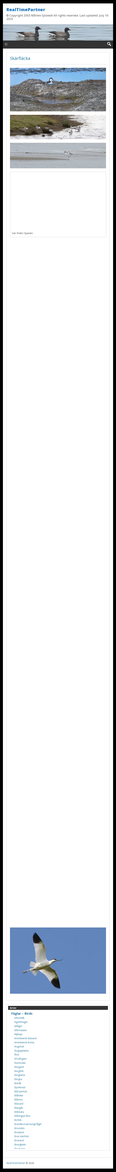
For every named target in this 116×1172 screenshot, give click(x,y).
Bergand (19, 1067)
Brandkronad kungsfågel (27, 1124)
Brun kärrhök (21, 1136)
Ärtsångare (20, 1058)
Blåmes (18, 1099)
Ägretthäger (21, 1022)
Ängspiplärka (21, 1050)
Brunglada (20, 1144)
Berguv (18, 1079)
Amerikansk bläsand (25, 1038)
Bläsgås (18, 1107)
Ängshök (19, 1046)
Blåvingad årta (22, 1115)
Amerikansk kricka (24, 1042)
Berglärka (19, 1075)
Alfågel (18, 1026)
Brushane (19, 1148)
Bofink (18, 1120)
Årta (16, 1054)
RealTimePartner (25, 9)
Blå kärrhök (20, 1091)
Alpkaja (18, 1034)
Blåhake (18, 1095)
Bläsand (18, 1103)
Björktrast (19, 1087)
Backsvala (19, 1062)
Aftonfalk (19, 1017)
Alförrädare (20, 1030)
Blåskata (19, 1111)
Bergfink (19, 1071)
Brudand (19, 1132)
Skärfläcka (20, 58)
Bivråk (17, 1083)
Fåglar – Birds (21, 1013)
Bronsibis (19, 1128)
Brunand (19, 1140)
